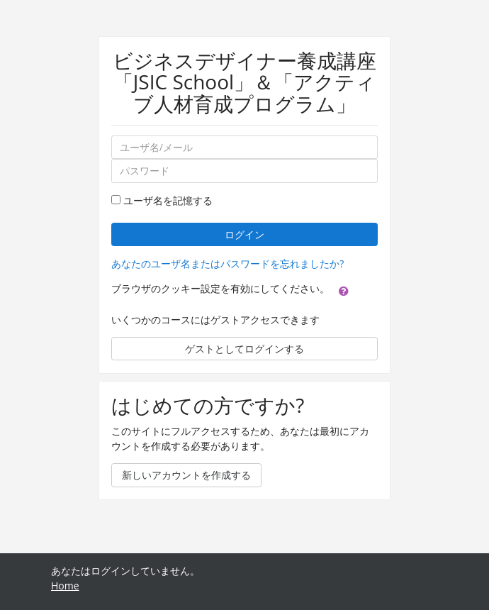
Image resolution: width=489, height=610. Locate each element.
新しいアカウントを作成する (186, 475)
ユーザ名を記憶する (168, 200)
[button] (343, 290)
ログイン (244, 234)
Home (65, 585)
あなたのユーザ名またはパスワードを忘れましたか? (227, 263)
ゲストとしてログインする (244, 348)
